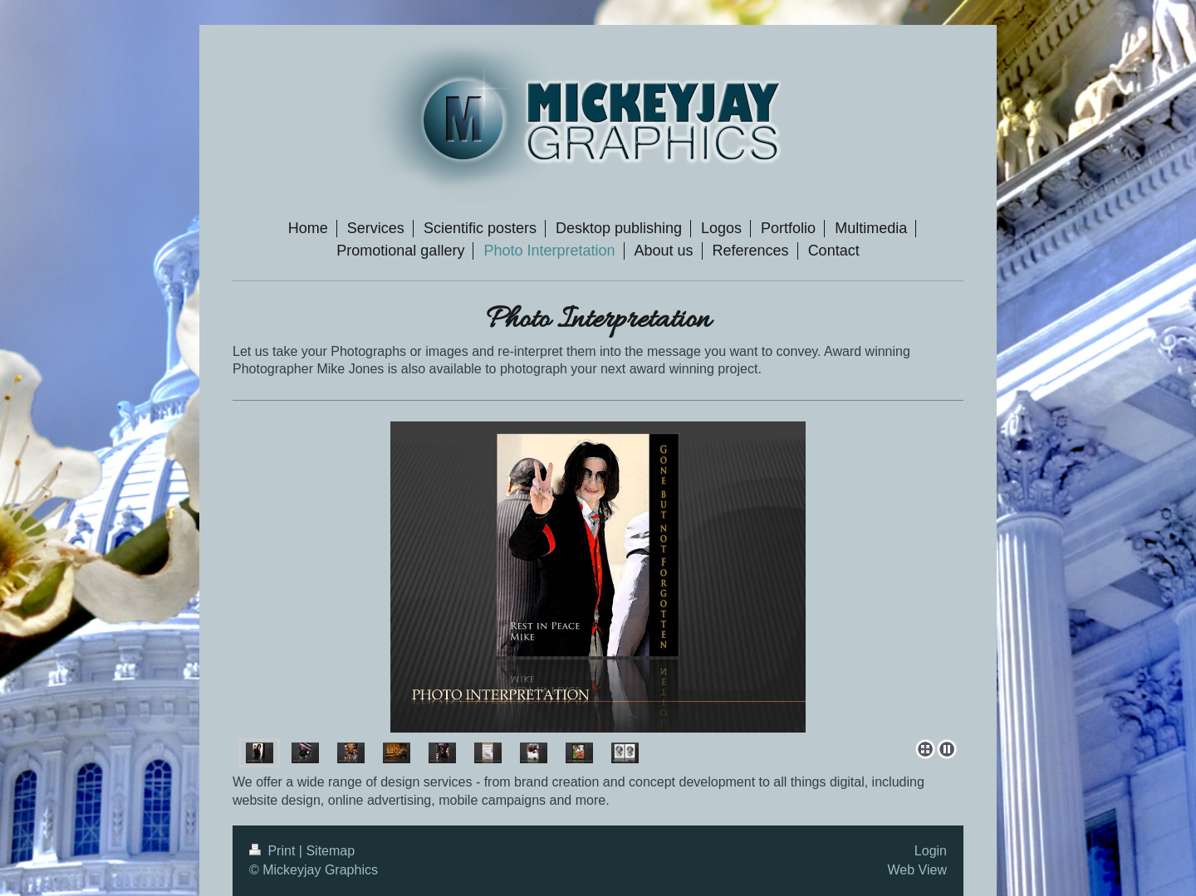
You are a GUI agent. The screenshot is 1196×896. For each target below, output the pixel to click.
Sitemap (330, 851)
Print (274, 851)
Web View (917, 870)
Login (930, 851)
